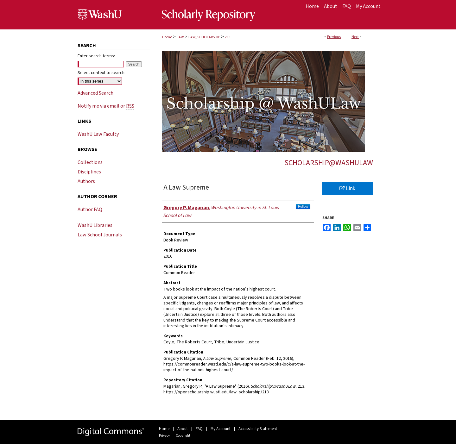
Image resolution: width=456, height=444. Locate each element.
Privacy (164, 435)
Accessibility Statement (257, 429)
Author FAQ (90, 209)
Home (167, 37)
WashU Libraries (95, 225)
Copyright (183, 435)
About (182, 429)
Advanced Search (95, 93)
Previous (334, 37)
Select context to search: (101, 73)
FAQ (199, 429)
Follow (303, 206)
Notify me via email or (106, 106)
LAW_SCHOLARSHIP (204, 37)
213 (228, 37)
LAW (180, 37)
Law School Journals (100, 234)
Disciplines (89, 171)
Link (347, 188)
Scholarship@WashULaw (328, 162)
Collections (90, 162)
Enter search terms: (96, 56)
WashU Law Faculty (98, 134)
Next (355, 37)
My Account (221, 429)
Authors (86, 181)
